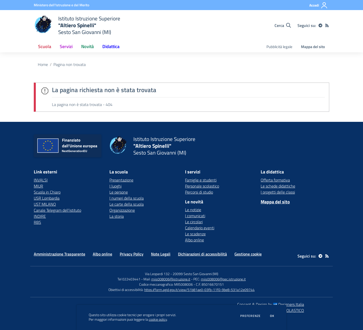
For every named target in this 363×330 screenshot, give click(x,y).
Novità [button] (87, 46)
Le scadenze (195, 234)
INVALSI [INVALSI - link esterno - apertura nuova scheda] (41, 180)
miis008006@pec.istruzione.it (223, 279)
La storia (116, 216)
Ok (272, 315)
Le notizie (193, 210)
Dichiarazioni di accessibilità (202, 254)
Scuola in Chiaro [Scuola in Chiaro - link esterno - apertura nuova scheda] (47, 192)
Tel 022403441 (128, 279)
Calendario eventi (199, 228)
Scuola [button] (44, 46)
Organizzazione (122, 210)
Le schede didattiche (278, 186)
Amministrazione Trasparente (59, 254)
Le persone (118, 192)
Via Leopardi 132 (157, 273)
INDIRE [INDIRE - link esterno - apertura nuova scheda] (40, 216)
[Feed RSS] (327, 25)
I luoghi (115, 186)
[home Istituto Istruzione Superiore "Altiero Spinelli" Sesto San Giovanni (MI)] (77, 25)
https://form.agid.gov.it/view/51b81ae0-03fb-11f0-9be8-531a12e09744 (199, 289)
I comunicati (195, 216)
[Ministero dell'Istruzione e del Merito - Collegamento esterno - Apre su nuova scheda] (61, 5)
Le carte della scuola (126, 204)
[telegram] (320, 25)
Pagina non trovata (69, 64)
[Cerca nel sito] (282, 25)
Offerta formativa (275, 180)
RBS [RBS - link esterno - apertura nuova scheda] (37, 222)
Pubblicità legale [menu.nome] (279, 47)
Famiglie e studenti (201, 180)
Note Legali (160, 254)
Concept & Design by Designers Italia (270, 304)
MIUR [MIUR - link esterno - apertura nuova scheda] (38, 186)
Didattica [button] (110, 46)
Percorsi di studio (199, 192)
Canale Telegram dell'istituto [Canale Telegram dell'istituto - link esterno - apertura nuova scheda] (57, 210)
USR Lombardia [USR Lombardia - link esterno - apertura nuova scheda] (46, 198)
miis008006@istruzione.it (170, 279)
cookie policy (158, 319)
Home (43, 64)
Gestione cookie (248, 254)
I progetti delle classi (278, 192)
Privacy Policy (131, 254)
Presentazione (121, 180)
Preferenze (250, 315)
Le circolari (194, 222)
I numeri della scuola (126, 198)
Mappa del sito (313, 47)
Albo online (194, 240)
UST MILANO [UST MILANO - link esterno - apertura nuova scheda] (45, 204)
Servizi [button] (66, 46)
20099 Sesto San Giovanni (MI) (195, 273)
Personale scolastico (202, 186)
